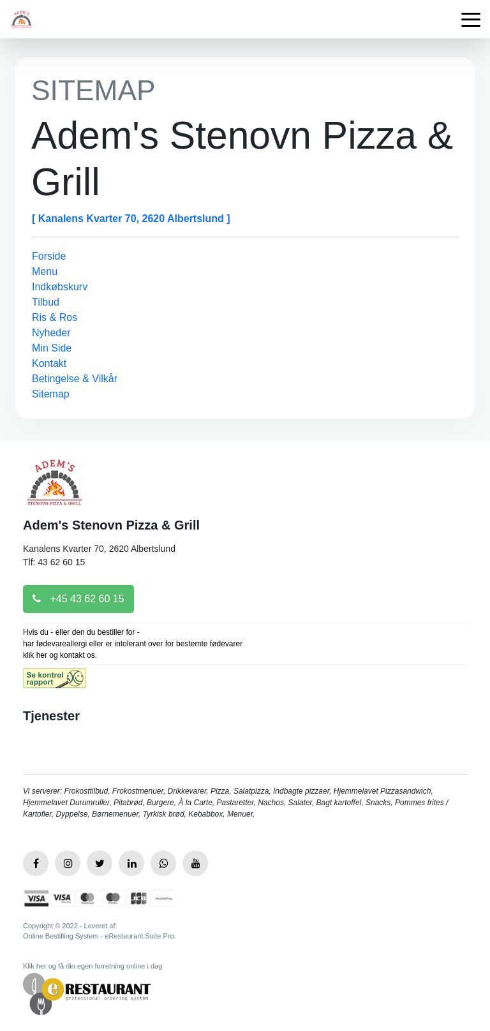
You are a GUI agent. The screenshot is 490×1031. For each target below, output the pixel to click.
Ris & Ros (54, 317)
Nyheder (51, 332)
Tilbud (45, 302)
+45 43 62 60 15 (78, 598)
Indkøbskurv (59, 286)
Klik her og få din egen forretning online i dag (92, 966)
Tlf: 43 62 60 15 (54, 562)
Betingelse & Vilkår (74, 378)
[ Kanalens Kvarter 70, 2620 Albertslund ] (131, 218)
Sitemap (51, 394)
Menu (44, 271)
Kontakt (49, 363)
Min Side (51, 348)
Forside (49, 256)
